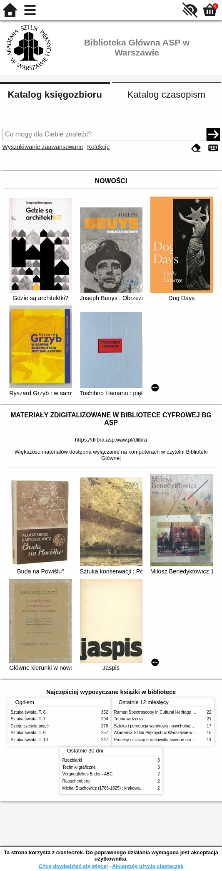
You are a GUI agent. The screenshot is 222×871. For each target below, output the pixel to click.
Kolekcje (98, 147)
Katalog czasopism (166, 94)
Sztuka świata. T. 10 (29, 739)
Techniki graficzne (79, 767)
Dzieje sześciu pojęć (30, 726)
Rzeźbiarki (72, 760)
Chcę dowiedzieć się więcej (72, 866)
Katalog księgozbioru (55, 94)
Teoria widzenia (128, 719)
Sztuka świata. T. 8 (28, 712)
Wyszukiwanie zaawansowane (42, 147)
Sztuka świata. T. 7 (28, 719)
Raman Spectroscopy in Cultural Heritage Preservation (165, 712)
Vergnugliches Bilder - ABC (87, 774)
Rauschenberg (76, 781)
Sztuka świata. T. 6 (28, 732)
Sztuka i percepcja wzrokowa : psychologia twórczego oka (168, 726)
